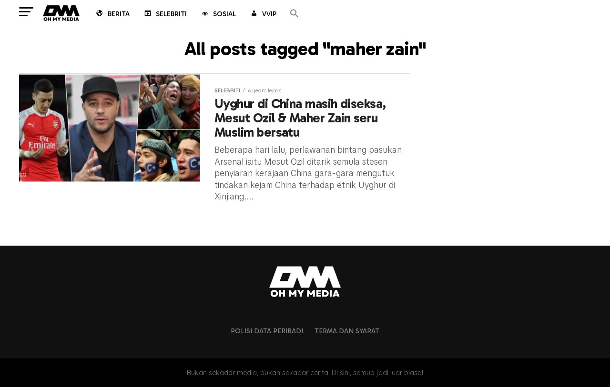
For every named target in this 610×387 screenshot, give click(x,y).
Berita (112, 15)
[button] (294, 14)
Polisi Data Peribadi (267, 331)
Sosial (218, 15)
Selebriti (165, 15)
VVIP (262, 15)
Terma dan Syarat (347, 331)
